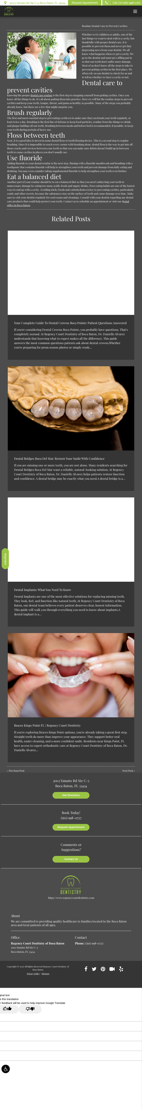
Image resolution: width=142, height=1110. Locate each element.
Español (5, 559)
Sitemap (45, 973)
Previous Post (16, 770)
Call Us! (121, 3)
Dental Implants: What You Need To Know (42, 590)
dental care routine (41, 95)
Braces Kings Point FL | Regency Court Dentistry (47, 725)
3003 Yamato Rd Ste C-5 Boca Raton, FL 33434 (34, 2)
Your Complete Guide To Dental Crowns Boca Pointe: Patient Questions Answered (70, 323)
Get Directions (71, 795)
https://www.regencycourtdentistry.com (71, 898)
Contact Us (71, 859)
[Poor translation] (30, 1009)
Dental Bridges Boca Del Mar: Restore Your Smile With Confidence (59, 458)
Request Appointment (85, 2)
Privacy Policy (33, 973)
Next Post (127, 770)
